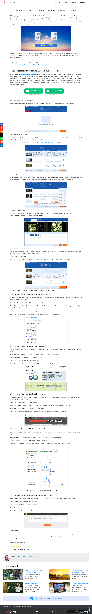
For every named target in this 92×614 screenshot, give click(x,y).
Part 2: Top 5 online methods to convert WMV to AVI (25, 64)
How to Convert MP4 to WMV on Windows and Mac (33, 571)
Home (11, 606)
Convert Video (31, 556)
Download (82, 2)
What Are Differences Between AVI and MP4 (31, 584)
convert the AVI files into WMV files (47, 143)
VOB (23, 311)
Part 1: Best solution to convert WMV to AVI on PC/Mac (26, 63)
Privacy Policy (81, 612)
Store (65, 2)
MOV (32, 311)
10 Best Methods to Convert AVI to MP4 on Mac (80, 584)
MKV (26, 311)
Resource (57, 2)
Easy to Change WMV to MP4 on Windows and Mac (80, 571)
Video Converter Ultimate (28, 74)
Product (73, 2)
